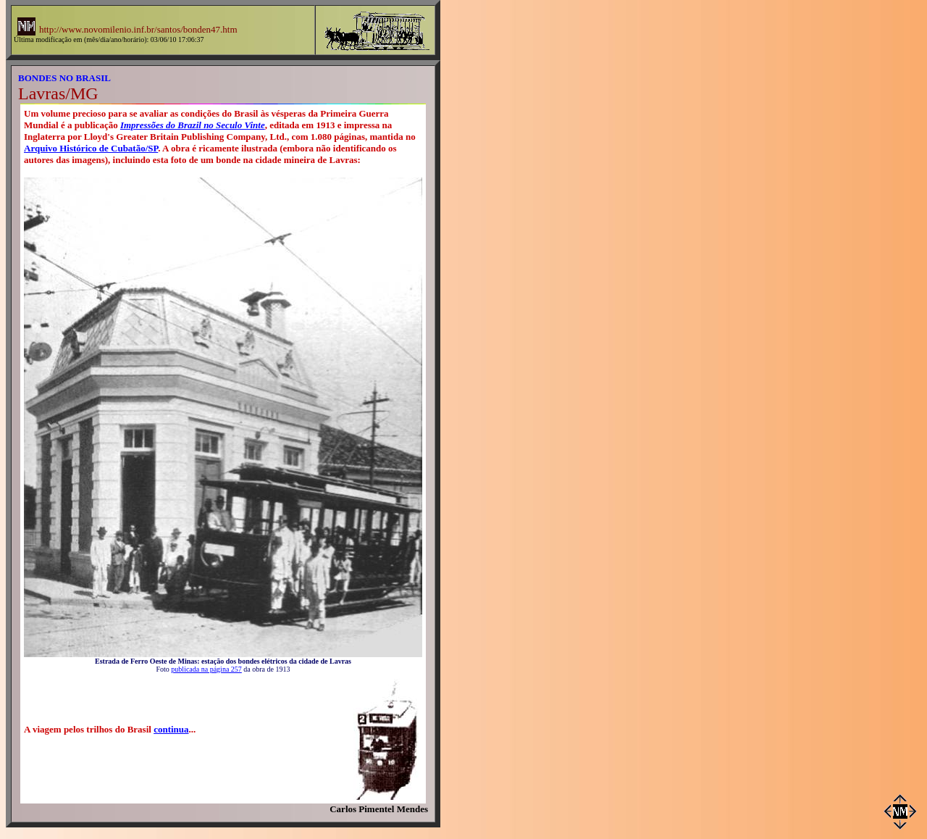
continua (171, 729)
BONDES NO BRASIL (64, 77)
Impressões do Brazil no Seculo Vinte (192, 125)
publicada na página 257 (206, 669)
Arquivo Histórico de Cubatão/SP (91, 148)
